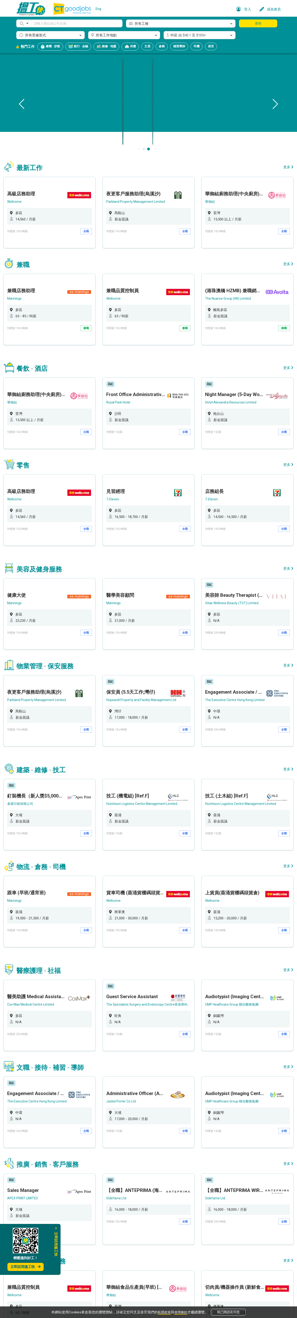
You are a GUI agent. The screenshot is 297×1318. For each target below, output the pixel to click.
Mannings (26, 282)
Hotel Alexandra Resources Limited (226, 374)
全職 (91, 227)
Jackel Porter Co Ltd (125, 986)
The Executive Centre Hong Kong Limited (231, 634)
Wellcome (26, 198)
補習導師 (179, 46)
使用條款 (181, 1311)
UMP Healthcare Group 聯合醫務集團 (228, 901)
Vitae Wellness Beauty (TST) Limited (227, 550)
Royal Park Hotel (121, 374)
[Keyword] (77, 23)
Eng (98, 9)
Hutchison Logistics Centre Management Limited (146, 726)
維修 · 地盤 (106, 46)
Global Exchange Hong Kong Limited (136, 1239)
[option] (58, 206)
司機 (197, 46)
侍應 (130, 46)
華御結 (205, 198)
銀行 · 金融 (78, 46)
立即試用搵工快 (25, 1267)
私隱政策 (164, 1311)
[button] (23, 23)
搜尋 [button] (258, 23)
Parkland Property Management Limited (139, 198)
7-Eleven (115, 458)
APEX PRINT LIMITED (35, 1070)
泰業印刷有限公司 (33, 726)
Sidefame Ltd (119, 1070)
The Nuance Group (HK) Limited (224, 282)
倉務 (162, 46)
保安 (211, 46)
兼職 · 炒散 (50, 46)
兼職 (91, 312)
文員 (147, 46)
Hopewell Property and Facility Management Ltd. (145, 634)
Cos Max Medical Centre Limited (43, 901)
